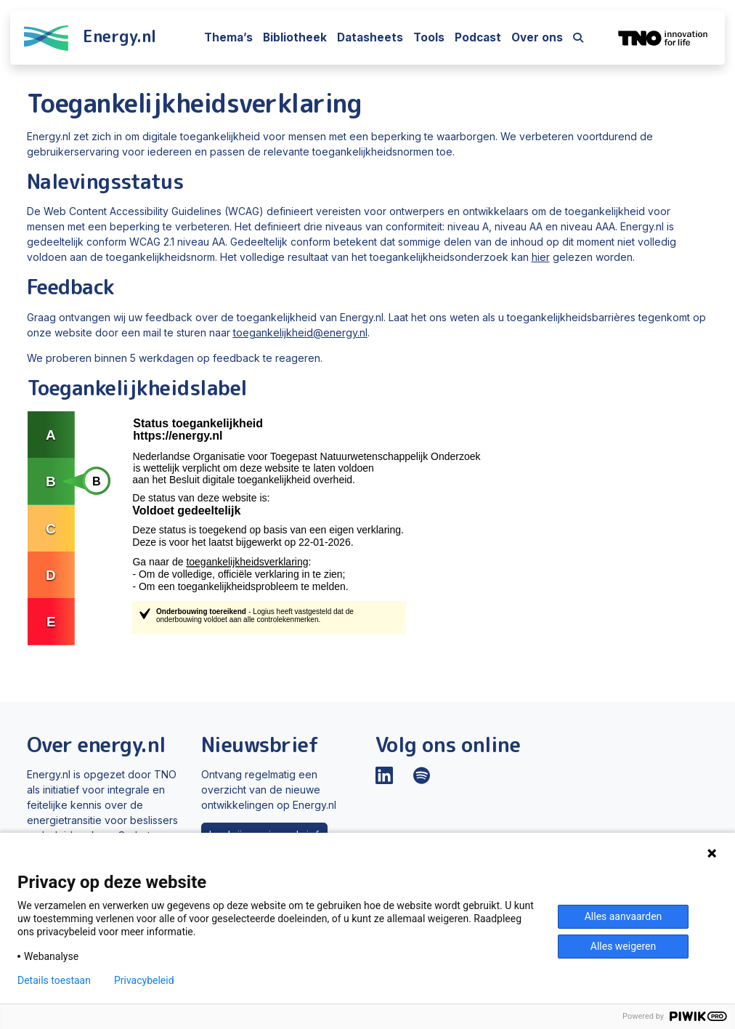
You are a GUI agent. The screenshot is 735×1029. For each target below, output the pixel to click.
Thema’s (228, 37)
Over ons (537, 37)
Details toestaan (54, 980)
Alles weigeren (623, 946)
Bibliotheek (295, 37)
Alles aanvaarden (623, 916)
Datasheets (370, 37)
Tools (428, 37)
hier (541, 257)
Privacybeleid (144, 980)
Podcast (478, 37)
